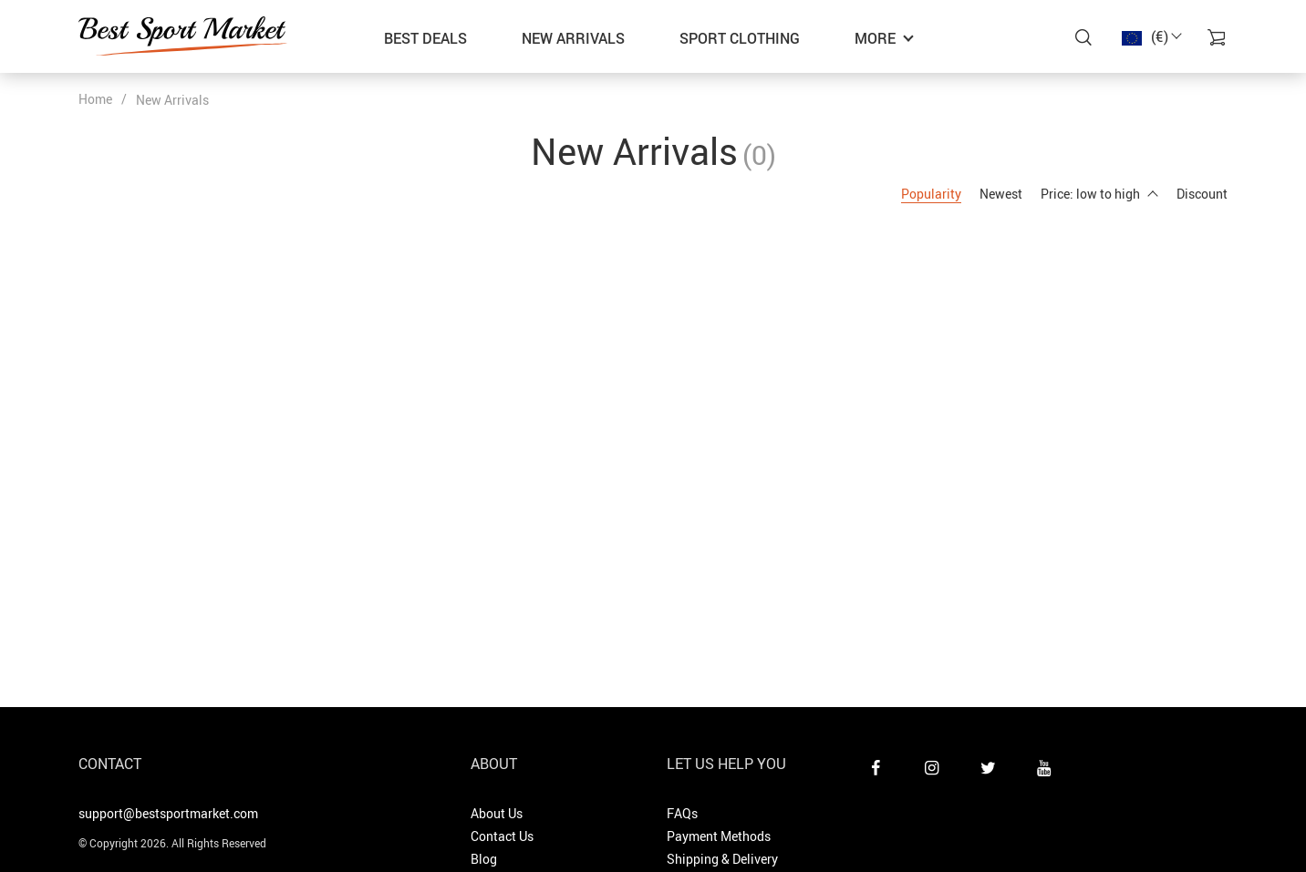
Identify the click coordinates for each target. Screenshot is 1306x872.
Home (95, 99)
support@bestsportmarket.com (168, 813)
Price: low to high (1099, 193)
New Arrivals (573, 38)
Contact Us (502, 836)
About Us (497, 813)
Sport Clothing (739, 38)
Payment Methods (719, 836)
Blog (484, 858)
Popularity (931, 193)
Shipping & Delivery (722, 858)
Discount (1202, 193)
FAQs (682, 813)
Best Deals (425, 38)
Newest (1001, 193)
